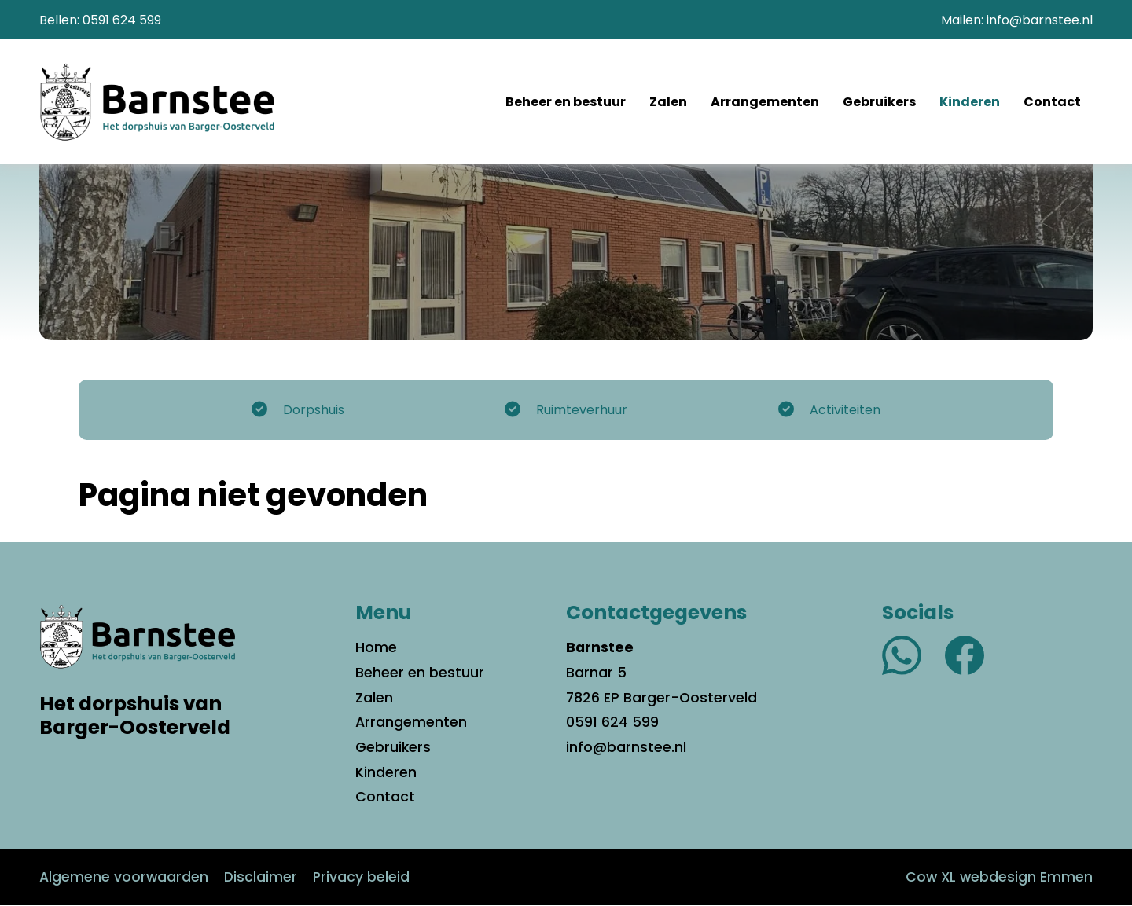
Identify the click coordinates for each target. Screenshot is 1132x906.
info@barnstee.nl (1040, 20)
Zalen (668, 103)
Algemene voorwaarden (124, 877)
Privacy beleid (362, 877)
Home (376, 648)
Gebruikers (879, 103)
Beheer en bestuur (565, 103)
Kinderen (969, 103)
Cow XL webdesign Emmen (998, 877)
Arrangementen (765, 103)
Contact (1052, 103)
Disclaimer (261, 877)
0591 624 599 (122, 20)
